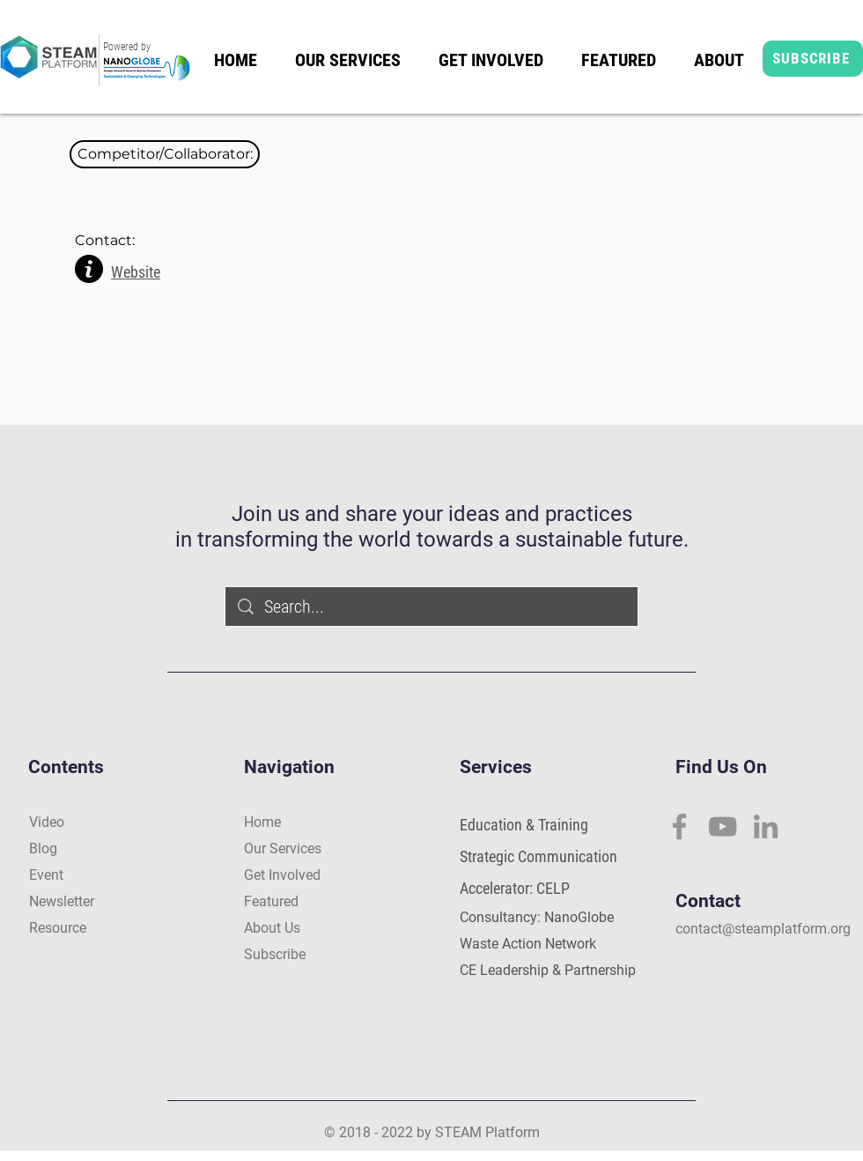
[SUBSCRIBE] (813, 59)
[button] (165, 154)
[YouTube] (722, 826)
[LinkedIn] (766, 826)
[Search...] (432, 606)
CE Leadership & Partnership (548, 970)
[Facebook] (679, 826)
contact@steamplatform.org (763, 928)
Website (135, 272)
